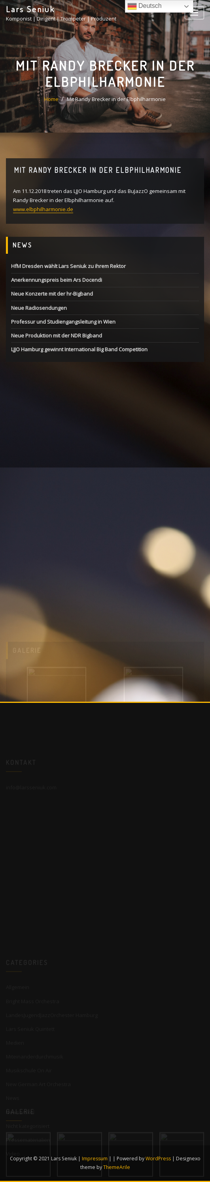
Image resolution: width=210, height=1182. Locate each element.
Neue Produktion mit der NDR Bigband (56, 335)
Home (51, 99)
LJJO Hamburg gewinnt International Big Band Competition (79, 349)
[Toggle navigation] (194, 12)
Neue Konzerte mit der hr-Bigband (52, 293)
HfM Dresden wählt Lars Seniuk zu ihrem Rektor (68, 266)
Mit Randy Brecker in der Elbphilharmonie (116, 99)
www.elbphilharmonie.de (43, 209)
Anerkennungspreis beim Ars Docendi (56, 279)
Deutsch (144, 6)
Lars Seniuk (30, 9)
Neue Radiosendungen (39, 307)
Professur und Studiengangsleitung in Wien (63, 321)
